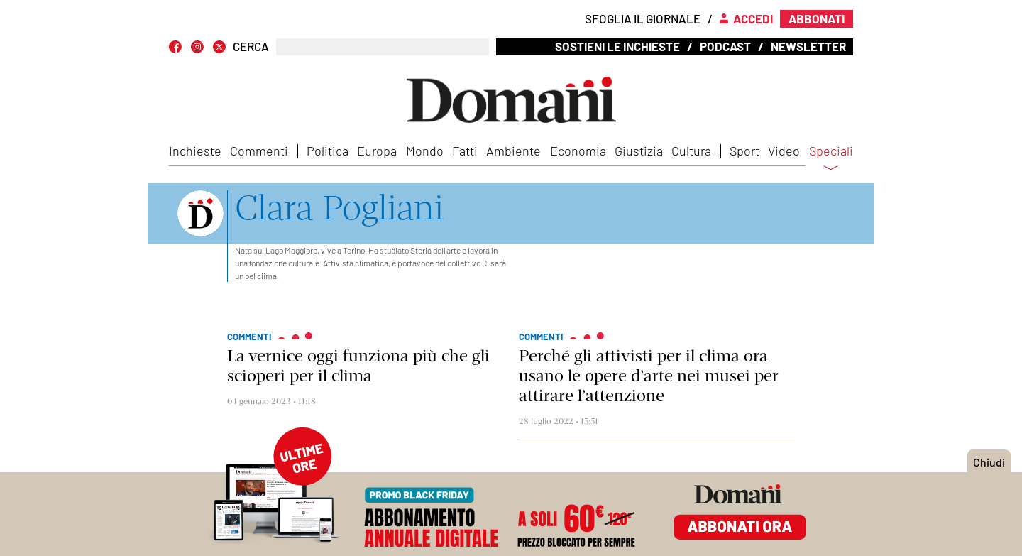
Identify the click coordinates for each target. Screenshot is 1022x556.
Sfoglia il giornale (642, 18)
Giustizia (639, 150)
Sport (744, 150)
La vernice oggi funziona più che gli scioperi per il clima (358, 366)
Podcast (725, 46)
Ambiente (513, 150)
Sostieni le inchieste (617, 46)
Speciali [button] (831, 159)
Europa (377, 150)
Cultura (691, 150)
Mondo (425, 150)
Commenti (259, 150)
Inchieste (195, 150)
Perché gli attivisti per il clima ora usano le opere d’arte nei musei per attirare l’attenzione (649, 375)
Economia (578, 150)
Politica (327, 150)
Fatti (465, 150)
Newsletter (808, 46)
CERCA (251, 46)
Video (784, 150)
